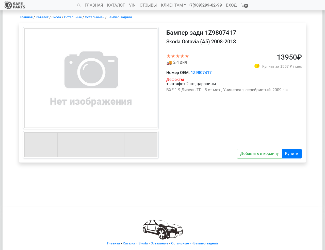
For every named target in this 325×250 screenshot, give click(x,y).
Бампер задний (119, 17)
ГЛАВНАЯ (94, 5)
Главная (26, 17)
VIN (132, 5)
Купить (291, 153)
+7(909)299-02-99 (205, 5)
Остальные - (95, 17)
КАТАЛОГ (116, 5)
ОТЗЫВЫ (148, 5)
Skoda (56, 17)
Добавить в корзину (259, 153)
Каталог (42, 17)
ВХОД (231, 5)
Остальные (73, 17)
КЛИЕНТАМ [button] (172, 5)
